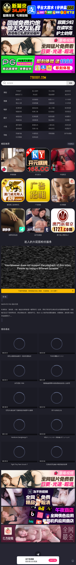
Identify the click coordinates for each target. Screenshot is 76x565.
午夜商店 (35, 133)
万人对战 (51, 91)
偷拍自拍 (35, 108)
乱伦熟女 (51, 111)
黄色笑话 (51, 128)
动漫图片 (68, 116)
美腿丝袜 (19, 120)
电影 (5, 109)
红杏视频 (19, 137)
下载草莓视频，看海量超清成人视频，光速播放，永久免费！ (46, 291)
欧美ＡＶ (51, 99)
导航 (5, 135)
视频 (5, 101)
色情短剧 (35, 137)
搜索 (70, 83)
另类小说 (35, 128)
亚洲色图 (35, 116)
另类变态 (68, 111)
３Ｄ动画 (68, 99)
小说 (5, 126)
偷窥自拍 (19, 116)
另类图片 (68, 120)
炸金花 (35, 94)
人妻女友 (51, 125)
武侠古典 (68, 125)
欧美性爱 (68, 108)
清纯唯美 (35, 120)
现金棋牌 (51, 94)
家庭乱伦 (35, 125)
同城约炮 (19, 133)
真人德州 (35, 91)
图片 (5, 118)
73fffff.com (38, 78)
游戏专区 (68, 91)
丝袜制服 (35, 103)
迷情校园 (19, 128)
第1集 (4, 297)
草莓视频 (51, 133)
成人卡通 (51, 108)
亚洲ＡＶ (19, 99)
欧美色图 (51, 116)
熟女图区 (51, 120)
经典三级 (35, 111)
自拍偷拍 (35, 99)
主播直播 (51, 103)
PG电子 (18, 91)
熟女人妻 (19, 103)
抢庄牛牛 (68, 94)
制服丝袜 (19, 111)
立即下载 (53, 560)
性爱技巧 (68, 128)
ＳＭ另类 (68, 103)
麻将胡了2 (18, 94)
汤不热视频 (68, 133)
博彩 (5, 92)
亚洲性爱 (19, 108)
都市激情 (19, 125)
